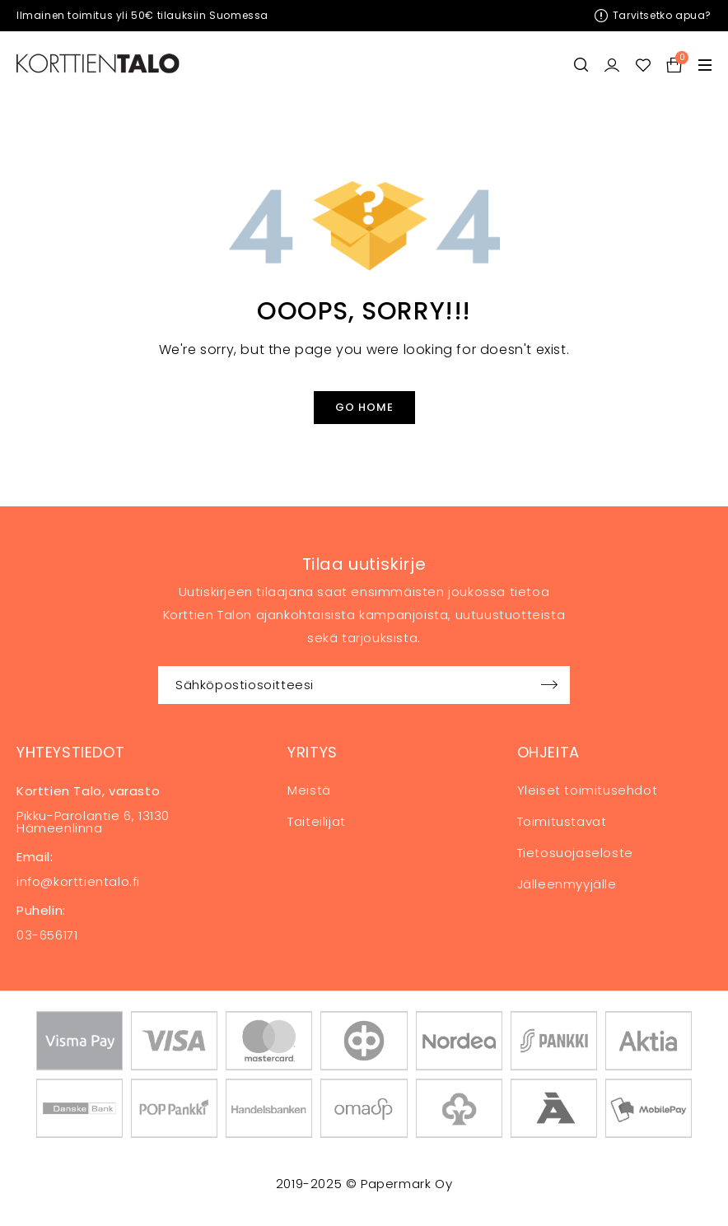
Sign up (549, 685)
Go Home (364, 407)
